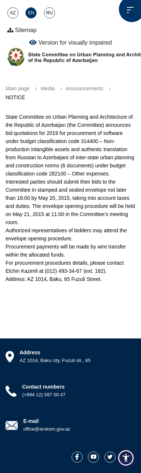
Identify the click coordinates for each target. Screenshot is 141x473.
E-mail (31, 421)
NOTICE (15, 97)
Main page (18, 88)
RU (49, 12)
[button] (126, 458)
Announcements (84, 88)
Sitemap (22, 30)
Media (48, 88)
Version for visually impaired (70, 42)
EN (31, 12)
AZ (13, 12)
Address (30, 352)
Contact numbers (43, 387)
